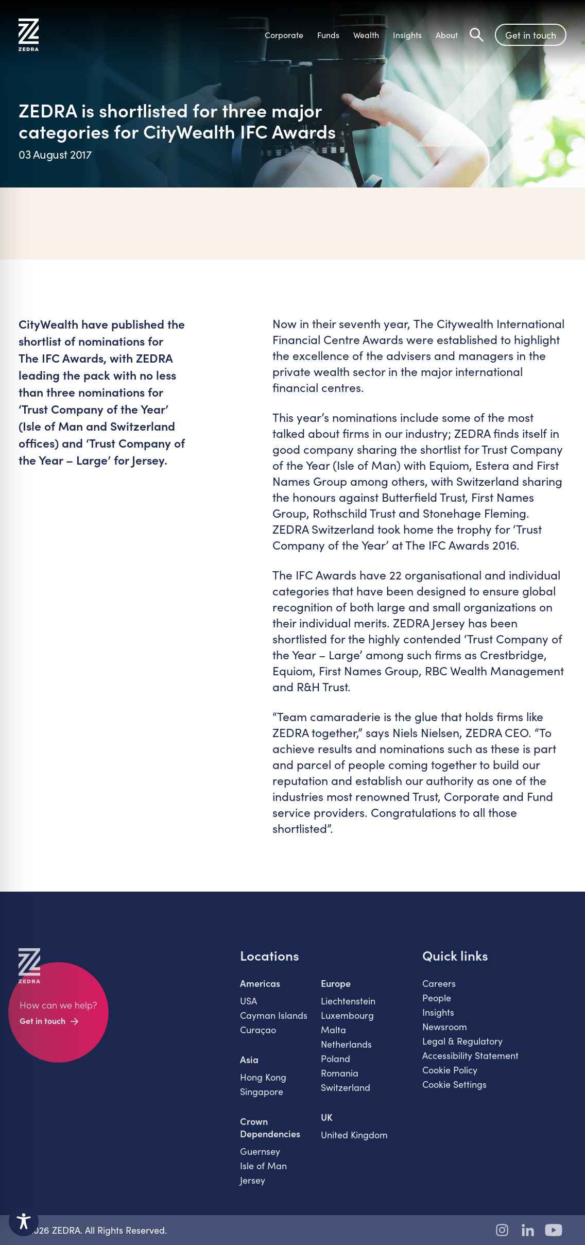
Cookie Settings (454, 1090)
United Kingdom (354, 1141)
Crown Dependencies (270, 1133)
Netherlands (346, 1050)
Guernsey (260, 1157)
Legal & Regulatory (462, 1047)
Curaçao (258, 1036)
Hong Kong (263, 1083)
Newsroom (444, 1033)
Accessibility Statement (470, 1061)
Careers (439, 989)
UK (327, 1123)
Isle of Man (263, 1172)
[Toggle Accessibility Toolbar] (24, 1221)
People (436, 1004)
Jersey (252, 1186)
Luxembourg (347, 1021)
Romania (339, 1079)
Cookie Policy (449, 1076)
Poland (335, 1065)
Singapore (261, 1097)
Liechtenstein (348, 1007)
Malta (333, 1036)
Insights (438, 1018)
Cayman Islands (273, 1021)
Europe (336, 989)
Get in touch (530, 35)
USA (248, 1007)
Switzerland (345, 1093)
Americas (260, 989)
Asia (249, 1066)
